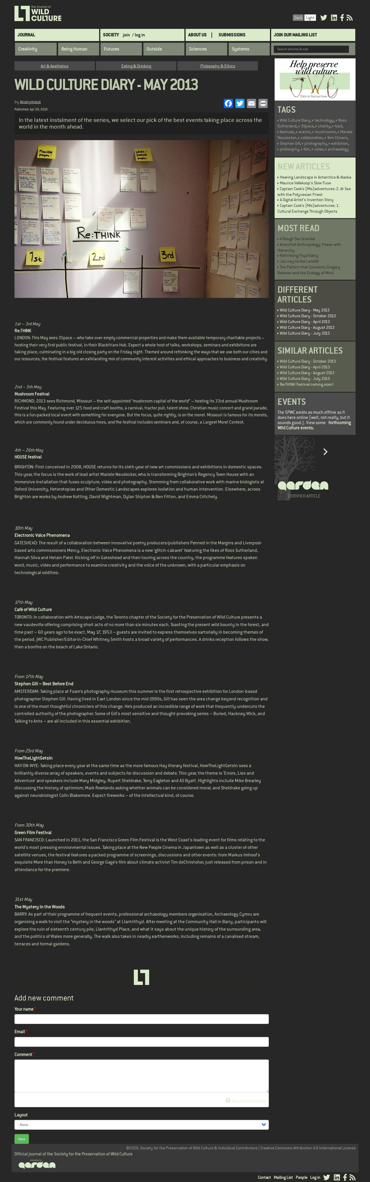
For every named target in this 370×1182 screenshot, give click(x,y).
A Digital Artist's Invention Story (307, 199)
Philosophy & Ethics (217, 65)
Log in (315, 1177)
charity (324, 126)
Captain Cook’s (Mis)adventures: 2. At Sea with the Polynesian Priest (314, 191)
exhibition (339, 143)
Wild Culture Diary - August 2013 (307, 327)
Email (19, 1031)
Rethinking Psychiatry (299, 255)
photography (315, 143)
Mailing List (283, 1177)
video (318, 149)
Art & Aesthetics (55, 65)
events (304, 131)
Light (310, 17)
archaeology (338, 149)
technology (324, 120)
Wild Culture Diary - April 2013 (305, 321)
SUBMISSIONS (232, 35)
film (307, 149)
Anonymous (30, 101)
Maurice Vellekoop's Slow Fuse (305, 182)
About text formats (245, 1101)
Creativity (27, 49)
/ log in (138, 35)
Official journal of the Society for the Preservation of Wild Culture (73, 1154)
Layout (20, 1115)
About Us (197, 35)
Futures (111, 49)
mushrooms (325, 131)
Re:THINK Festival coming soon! (307, 384)
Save (21, 1139)
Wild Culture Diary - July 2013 (305, 333)
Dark (298, 17)
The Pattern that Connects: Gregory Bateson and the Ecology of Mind (309, 269)
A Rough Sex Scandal (297, 238)
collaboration (312, 137)
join (126, 35)
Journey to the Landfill (299, 261)
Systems (240, 49)
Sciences (198, 49)
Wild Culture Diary (295, 120)
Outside (154, 49)
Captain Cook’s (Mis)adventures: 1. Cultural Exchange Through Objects (308, 208)
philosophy (289, 149)
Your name (24, 1009)
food (338, 126)
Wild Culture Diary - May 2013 (305, 310)
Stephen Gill (290, 143)
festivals (287, 131)
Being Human (74, 49)
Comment (23, 1054)
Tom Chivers (337, 137)
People (301, 1177)
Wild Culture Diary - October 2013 (308, 315)
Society (111, 35)
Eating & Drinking (136, 65)
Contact (264, 1177)
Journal (26, 35)
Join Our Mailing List (295, 35)
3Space (307, 126)
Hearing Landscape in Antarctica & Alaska (315, 177)
